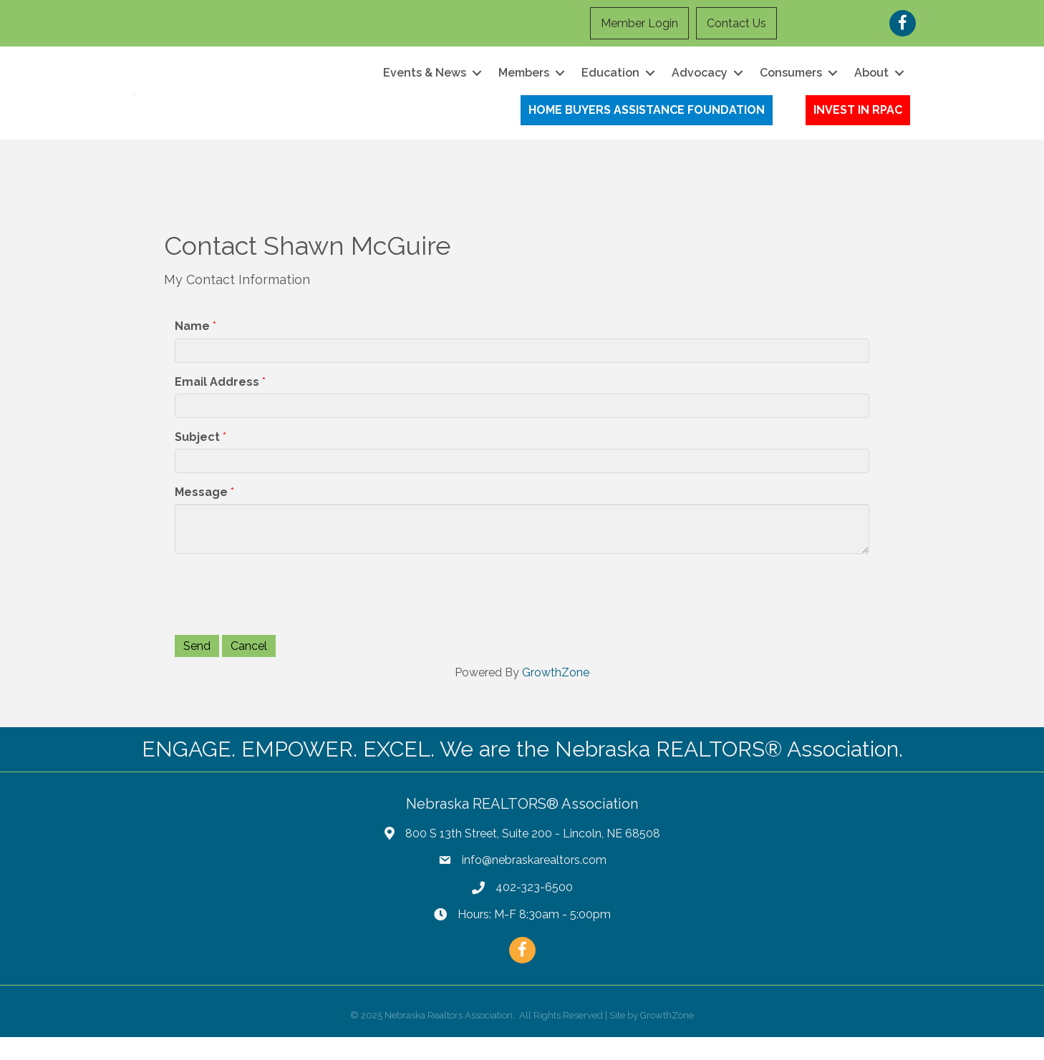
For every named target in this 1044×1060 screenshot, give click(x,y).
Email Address (217, 405)
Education (610, 84)
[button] (647, 122)
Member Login (639, 23)
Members (523, 84)
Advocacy (700, 84)
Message (201, 515)
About (871, 84)
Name (192, 349)
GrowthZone (555, 696)
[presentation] (283, 616)
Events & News (424, 84)
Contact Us (736, 23)
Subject (197, 460)
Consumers (791, 84)
